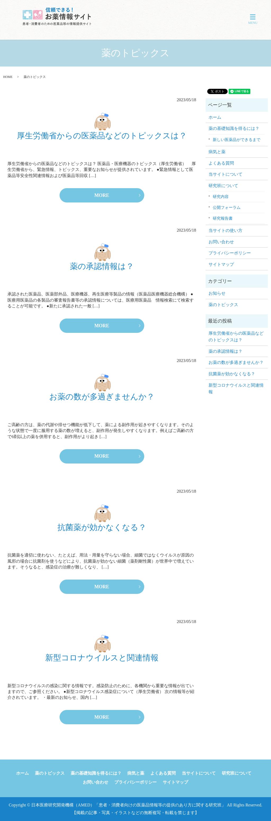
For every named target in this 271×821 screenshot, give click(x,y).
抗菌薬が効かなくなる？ (101, 527)
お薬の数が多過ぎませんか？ (102, 396)
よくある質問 (221, 163)
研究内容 (221, 196)
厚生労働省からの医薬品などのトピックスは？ (102, 135)
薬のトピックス (223, 304)
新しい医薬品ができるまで (236, 139)
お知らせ (217, 293)
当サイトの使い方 (225, 230)
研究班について (223, 185)
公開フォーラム (227, 207)
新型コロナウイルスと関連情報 (102, 657)
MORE (101, 195)
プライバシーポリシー (230, 253)
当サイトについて (225, 174)
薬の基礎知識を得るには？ (234, 128)
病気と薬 (217, 151)
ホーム (215, 117)
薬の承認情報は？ (102, 266)
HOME (7, 77)
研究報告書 (223, 218)
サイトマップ (221, 264)
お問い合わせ (221, 242)
